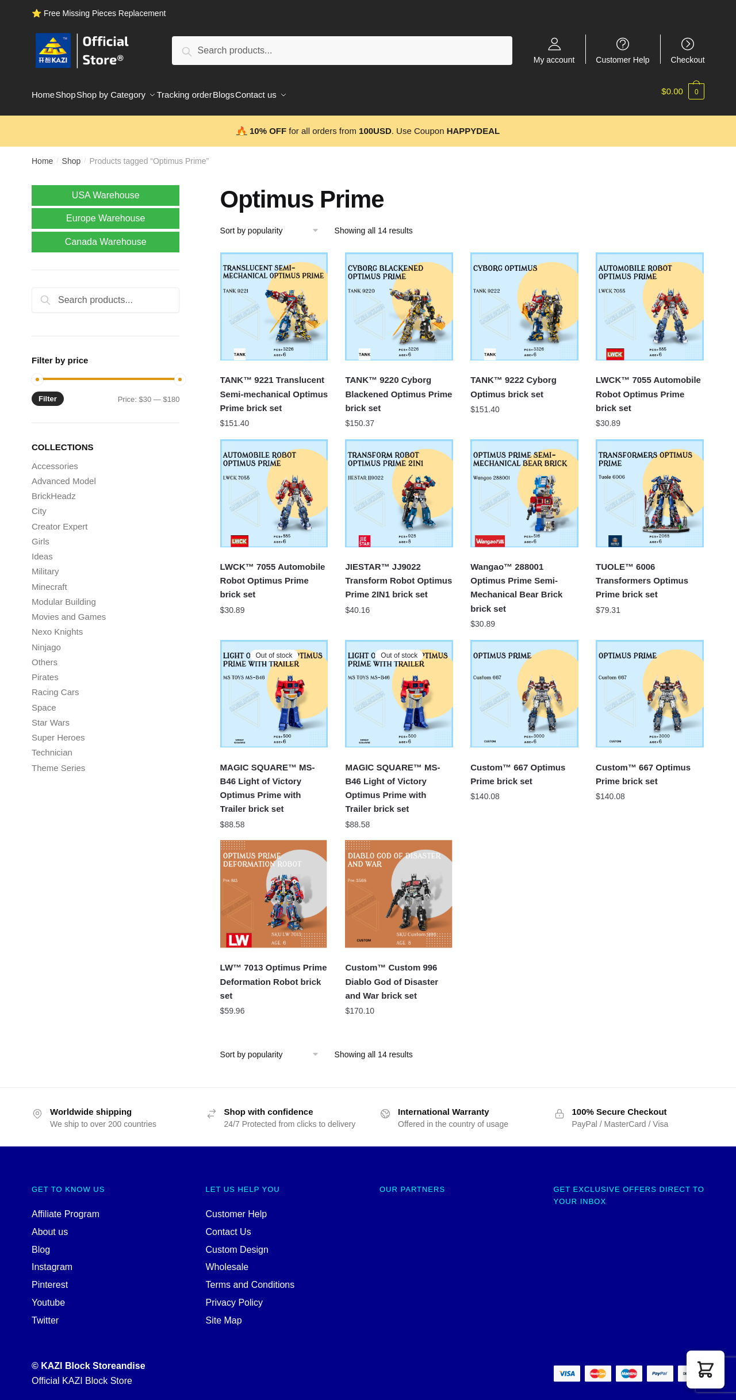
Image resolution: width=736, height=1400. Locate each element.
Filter (48, 392)
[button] (705, 1370)
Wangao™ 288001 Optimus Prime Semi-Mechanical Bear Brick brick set (516, 581)
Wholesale (227, 1260)
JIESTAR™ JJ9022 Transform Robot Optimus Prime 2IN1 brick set (398, 574)
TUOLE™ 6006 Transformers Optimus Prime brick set (642, 574)
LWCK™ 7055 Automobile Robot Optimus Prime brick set (648, 387)
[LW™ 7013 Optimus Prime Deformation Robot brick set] (274, 887)
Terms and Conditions (250, 1278)
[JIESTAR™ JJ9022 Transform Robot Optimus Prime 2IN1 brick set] (399, 486)
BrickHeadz (54, 489)
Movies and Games (69, 610)
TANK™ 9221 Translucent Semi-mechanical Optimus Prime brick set (274, 387)
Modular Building (64, 595)
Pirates (45, 670)
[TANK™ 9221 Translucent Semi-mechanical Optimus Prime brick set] (274, 300)
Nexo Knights (57, 625)
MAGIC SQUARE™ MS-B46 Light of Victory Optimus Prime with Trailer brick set (267, 781)
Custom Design (237, 1243)
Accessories (55, 459)
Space (44, 700)
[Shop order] (273, 223)
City (39, 504)
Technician (52, 745)
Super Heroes (58, 730)
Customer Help (622, 59)
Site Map (224, 1313)
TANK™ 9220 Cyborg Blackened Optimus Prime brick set (398, 387)
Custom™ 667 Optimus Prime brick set (517, 767)
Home (42, 154)
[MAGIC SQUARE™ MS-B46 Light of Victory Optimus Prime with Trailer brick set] (274, 687)
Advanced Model (64, 474)
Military (45, 564)
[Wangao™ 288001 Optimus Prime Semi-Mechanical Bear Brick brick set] (524, 486)
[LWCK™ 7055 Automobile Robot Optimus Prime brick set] (650, 300)
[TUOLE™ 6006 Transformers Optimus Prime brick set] (650, 486)
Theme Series (58, 761)
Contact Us (228, 1225)
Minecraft (49, 580)
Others (44, 655)
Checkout (688, 59)
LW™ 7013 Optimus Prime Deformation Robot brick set (273, 975)
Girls (40, 534)
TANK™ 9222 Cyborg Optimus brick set (513, 380)
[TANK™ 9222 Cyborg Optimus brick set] (524, 300)
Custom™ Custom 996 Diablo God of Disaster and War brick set (391, 975)
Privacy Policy (234, 1296)
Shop (71, 154)
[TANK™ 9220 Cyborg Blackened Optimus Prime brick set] (399, 300)
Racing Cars (55, 685)
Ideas (42, 549)
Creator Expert (60, 519)
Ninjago (46, 640)
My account (554, 59)
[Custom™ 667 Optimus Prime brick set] (524, 687)
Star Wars (51, 715)
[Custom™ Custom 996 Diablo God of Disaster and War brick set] (399, 887)
